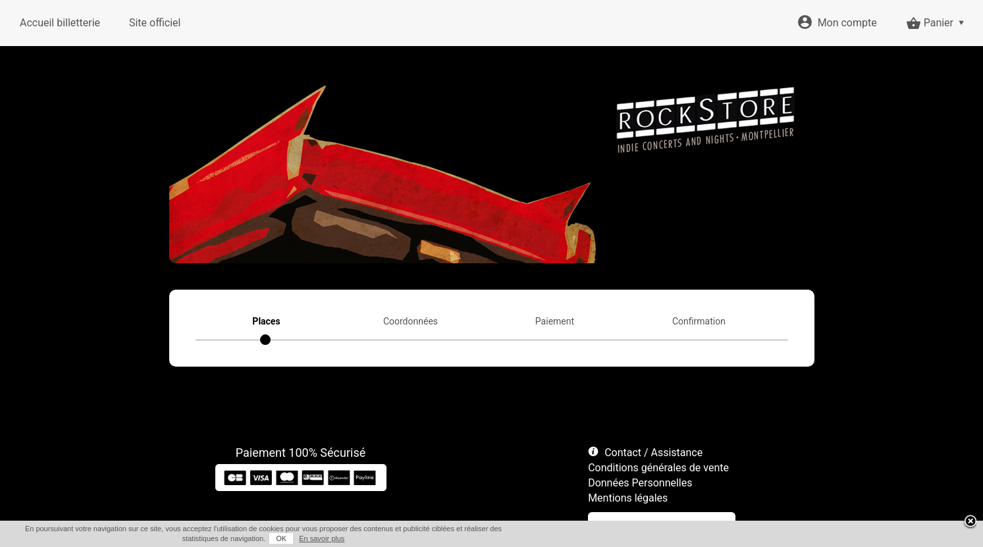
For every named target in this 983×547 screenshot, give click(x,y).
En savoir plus (321, 538)
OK (281, 538)
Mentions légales (628, 498)
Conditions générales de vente (658, 467)
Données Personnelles (640, 483)
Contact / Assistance (653, 452)
